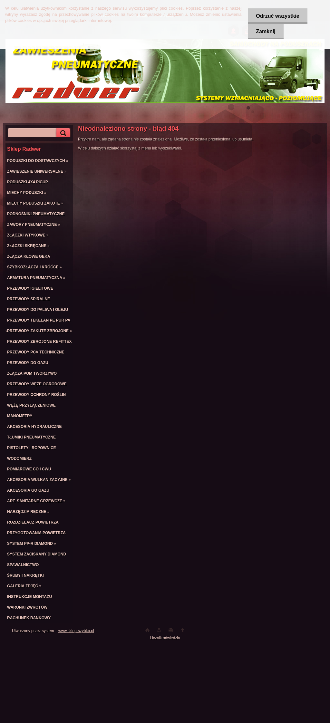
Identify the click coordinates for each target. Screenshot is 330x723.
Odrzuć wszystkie (277, 16)
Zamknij (265, 31)
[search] (62, 133)
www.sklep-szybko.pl (76, 631)
